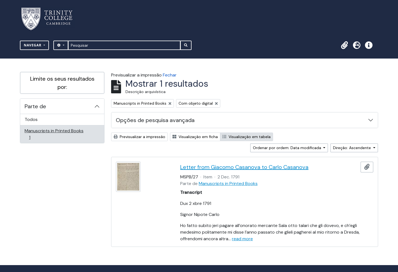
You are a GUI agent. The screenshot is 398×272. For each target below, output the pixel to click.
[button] (344, 45)
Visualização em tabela (246, 136)
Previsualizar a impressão (139, 136)
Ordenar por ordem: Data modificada (287, 147)
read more (242, 239)
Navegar (33, 45)
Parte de (35, 106)
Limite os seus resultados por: (62, 83)
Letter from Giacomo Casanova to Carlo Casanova (244, 167)
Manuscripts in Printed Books (53, 134)
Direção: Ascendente (352, 147)
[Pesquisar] (124, 45)
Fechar (170, 75)
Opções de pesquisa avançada (155, 120)
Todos (31, 119)
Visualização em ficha (195, 136)
